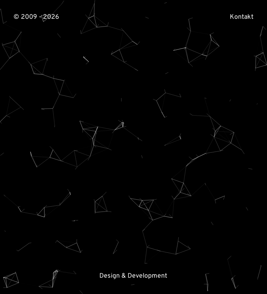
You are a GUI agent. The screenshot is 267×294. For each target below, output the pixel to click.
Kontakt (242, 17)
